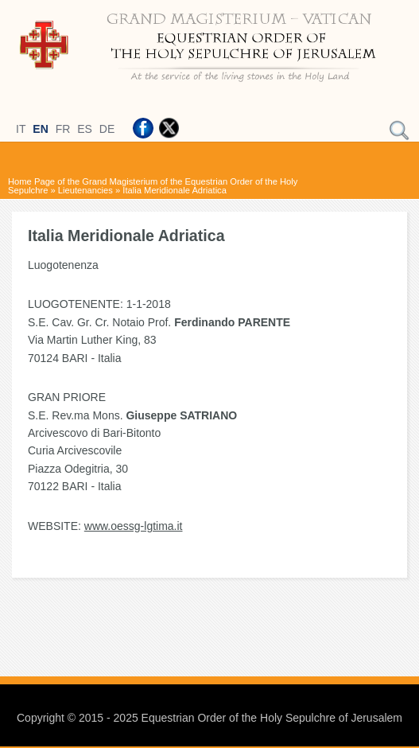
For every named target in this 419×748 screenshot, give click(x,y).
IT (20, 129)
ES (84, 129)
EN (40, 129)
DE (106, 129)
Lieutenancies (85, 190)
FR (63, 129)
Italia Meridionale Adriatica (174, 190)
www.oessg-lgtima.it (133, 526)
